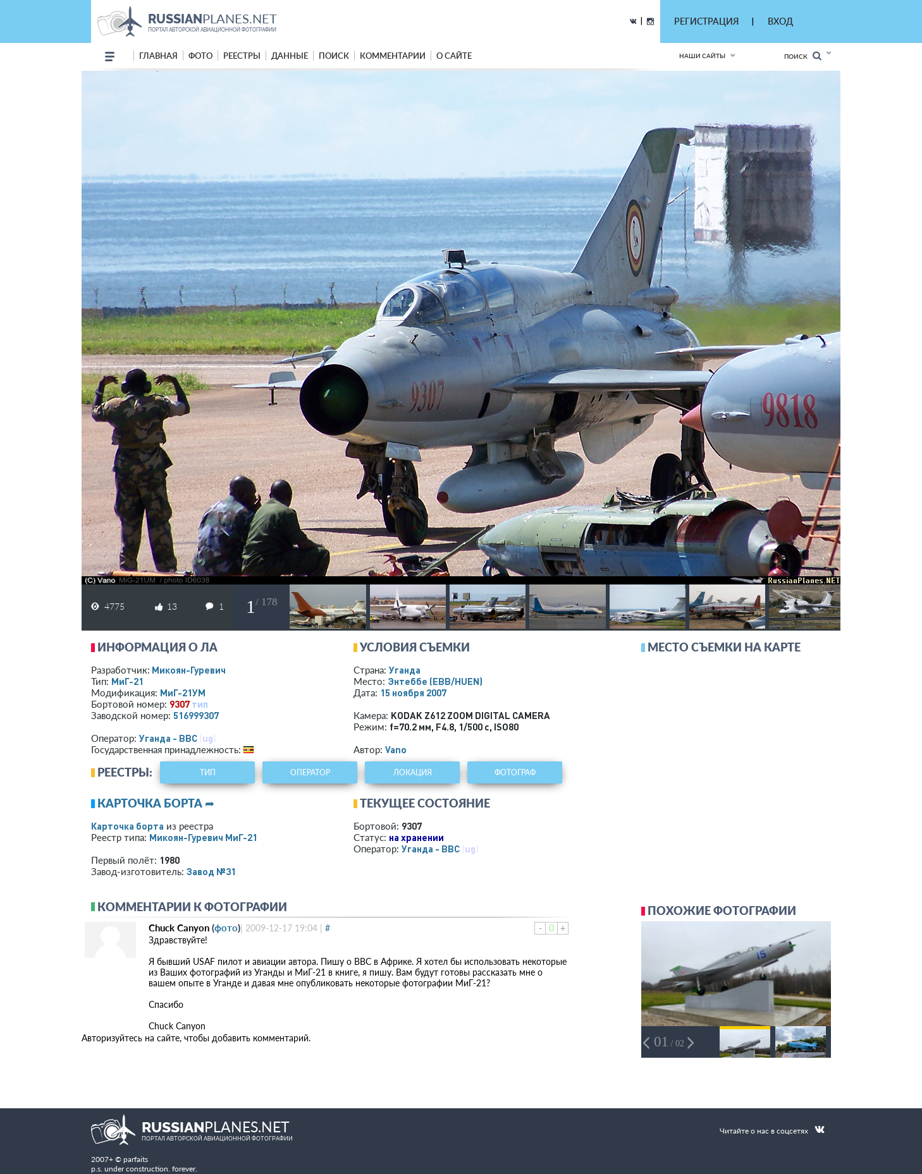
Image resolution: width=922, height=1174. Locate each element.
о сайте (454, 56)
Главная (158, 56)
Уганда (405, 669)
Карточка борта (127, 826)
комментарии (393, 56)
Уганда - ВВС (168, 738)
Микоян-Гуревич (189, 669)
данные (289, 56)
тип (200, 704)
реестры (242, 56)
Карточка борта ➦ (155, 803)
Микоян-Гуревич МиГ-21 (203, 837)
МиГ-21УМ (183, 692)
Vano (396, 749)
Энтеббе (435, 681)
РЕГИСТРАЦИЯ (706, 21)
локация (412, 772)
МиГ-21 (127, 681)
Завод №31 (211, 871)
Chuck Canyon (179, 927)
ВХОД (780, 21)
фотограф (515, 772)
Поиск (802, 56)
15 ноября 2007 (413, 692)
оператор (310, 772)
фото (200, 56)
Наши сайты (702, 55)
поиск (334, 56)
